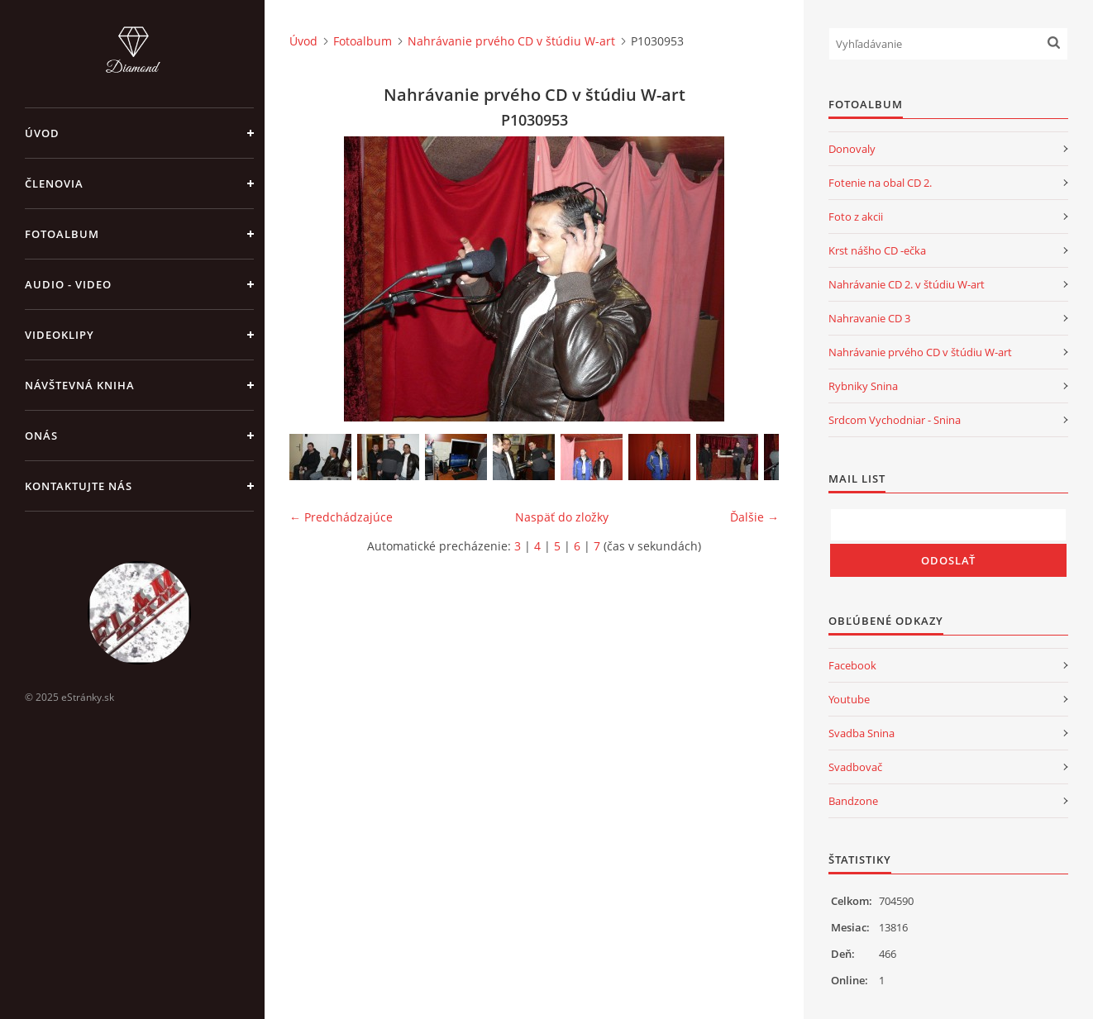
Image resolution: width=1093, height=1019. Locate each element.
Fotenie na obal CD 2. (880, 182)
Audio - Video (68, 284)
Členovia (54, 183)
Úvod (42, 133)
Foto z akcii (855, 216)
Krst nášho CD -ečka (877, 250)
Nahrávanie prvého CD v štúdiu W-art (511, 41)
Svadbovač (855, 766)
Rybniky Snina (863, 386)
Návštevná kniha (80, 385)
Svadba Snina (861, 733)
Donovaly (852, 148)
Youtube (849, 699)
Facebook (852, 665)
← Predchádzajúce (341, 517)
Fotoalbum (62, 233)
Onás (41, 435)
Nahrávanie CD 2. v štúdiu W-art (906, 284)
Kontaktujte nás (78, 486)
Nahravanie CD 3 (869, 318)
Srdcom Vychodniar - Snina (894, 419)
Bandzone (853, 800)
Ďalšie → (754, 517)
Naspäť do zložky (562, 517)
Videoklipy (59, 334)
